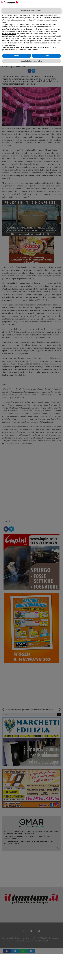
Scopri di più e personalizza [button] (31, 61)
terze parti (35, 25)
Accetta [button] (46, 56)
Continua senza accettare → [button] (31, 10)
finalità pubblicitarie (9, 34)
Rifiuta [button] (16, 56)
